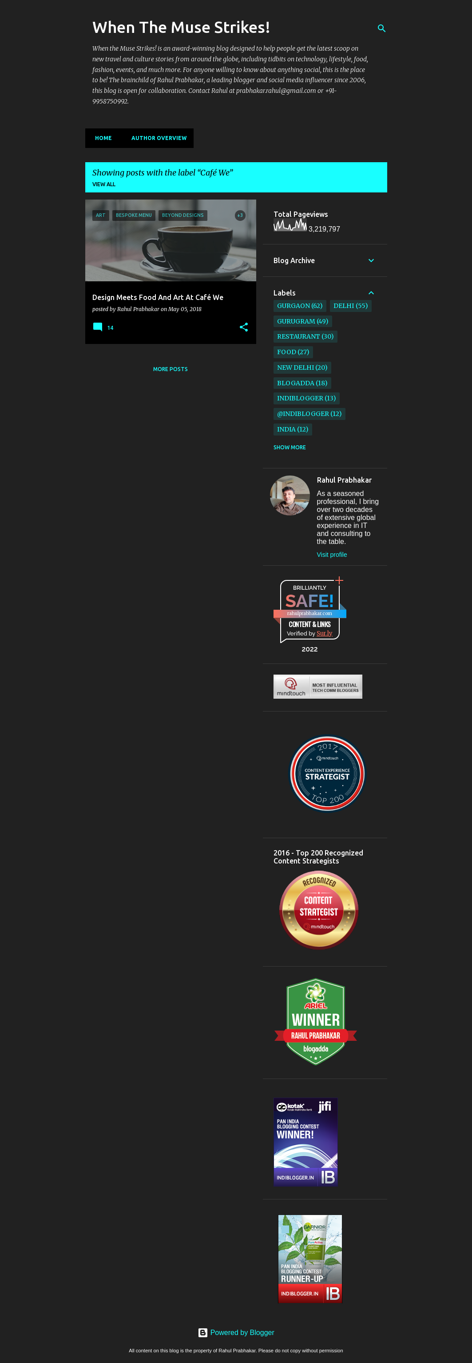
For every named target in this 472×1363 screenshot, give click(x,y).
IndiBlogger (300, 398)
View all (103, 184)
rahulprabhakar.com (309, 613)
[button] (243, 327)
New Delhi (295, 368)
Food (286, 352)
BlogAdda (295, 383)
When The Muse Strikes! (181, 27)
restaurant (298, 336)
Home (100, 138)
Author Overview (156, 138)
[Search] (382, 28)
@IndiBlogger (303, 414)
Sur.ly (325, 633)
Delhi (343, 306)
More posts (170, 369)
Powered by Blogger (236, 1332)
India (286, 429)
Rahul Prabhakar (344, 480)
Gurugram (296, 321)
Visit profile (332, 554)
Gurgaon (293, 306)
